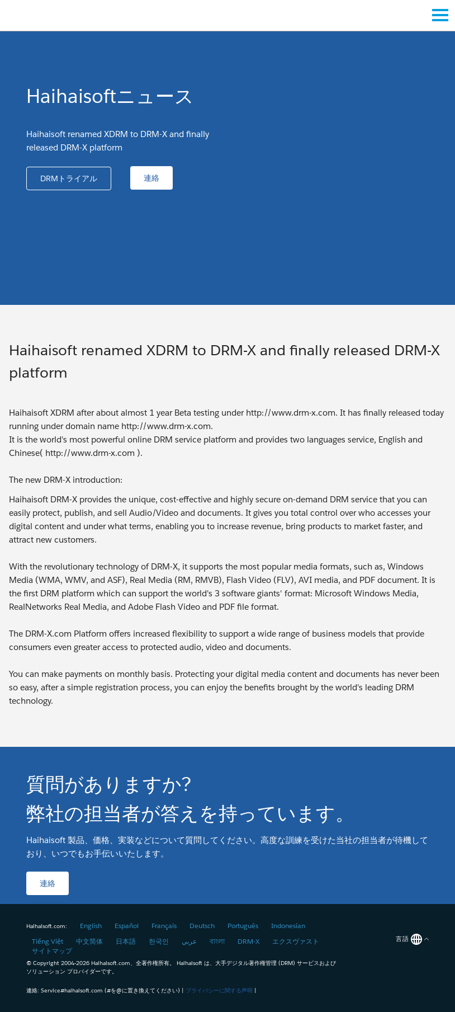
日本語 (126, 941)
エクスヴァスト (295, 941)
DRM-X (248, 941)
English (91, 925)
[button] (68, 178)
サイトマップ (52, 950)
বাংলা (217, 941)
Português (243, 925)
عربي (189, 941)
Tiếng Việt (47, 941)
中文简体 (89, 941)
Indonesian (288, 925)
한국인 (159, 941)
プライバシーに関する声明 (219, 990)
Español (127, 925)
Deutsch (202, 925)
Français (164, 925)
